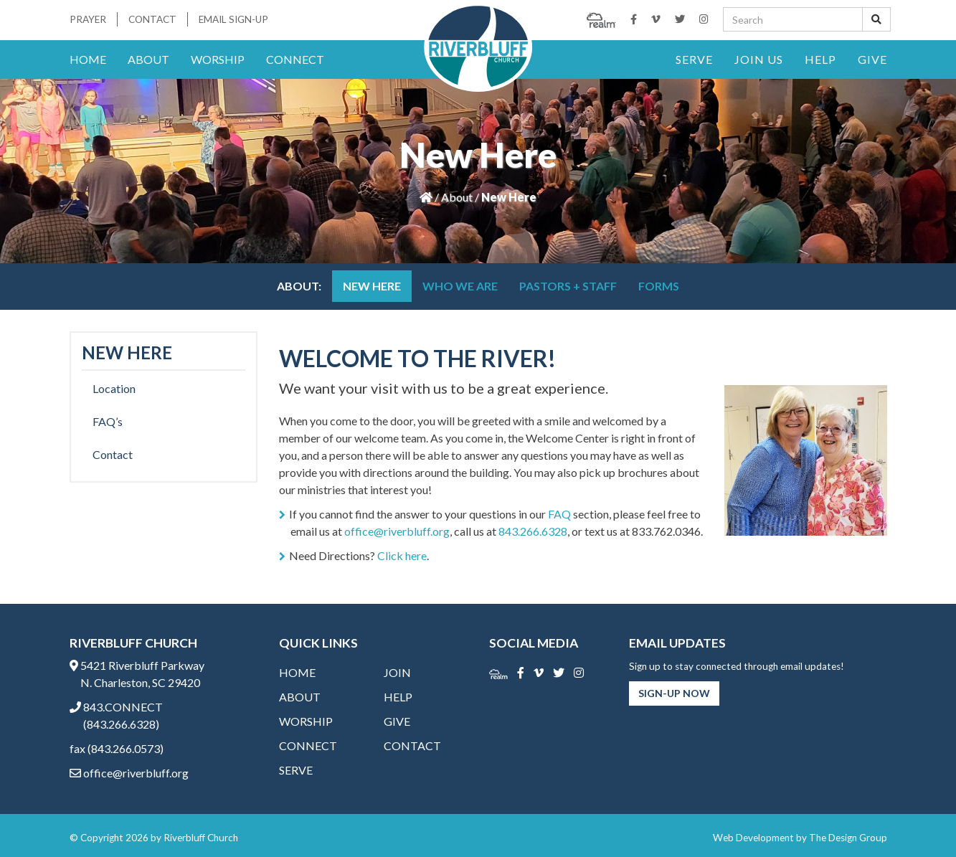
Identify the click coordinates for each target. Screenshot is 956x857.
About (148, 59)
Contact (152, 19)
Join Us (758, 59)
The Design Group (848, 837)
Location (114, 388)
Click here (402, 555)
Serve (694, 59)
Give (872, 59)
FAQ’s (108, 421)
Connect (295, 59)
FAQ (559, 514)
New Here (372, 286)
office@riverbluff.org (397, 531)
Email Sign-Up (233, 19)
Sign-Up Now (674, 693)
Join (397, 672)
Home (88, 59)
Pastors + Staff (568, 286)
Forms (658, 286)
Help (820, 59)
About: (299, 286)
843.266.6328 (532, 531)
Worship (218, 59)
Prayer (88, 19)
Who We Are (460, 286)
